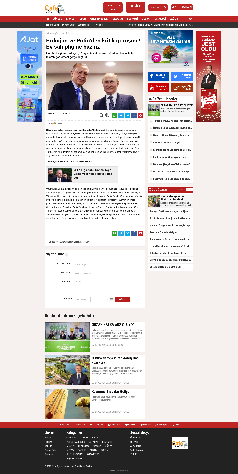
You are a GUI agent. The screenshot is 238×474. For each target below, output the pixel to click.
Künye (48, 437)
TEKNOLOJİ (159, 18)
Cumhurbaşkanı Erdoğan (70, 242)
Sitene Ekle (50, 450)
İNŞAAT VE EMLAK (76, 458)
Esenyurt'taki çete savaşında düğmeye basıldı (171, 179)
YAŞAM (93, 450)
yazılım (113, 471)
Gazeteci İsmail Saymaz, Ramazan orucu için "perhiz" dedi (171, 135)
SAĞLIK (174, 18)
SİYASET (71, 18)
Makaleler (84, 24)
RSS (133, 454)
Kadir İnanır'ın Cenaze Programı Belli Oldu (171, 239)
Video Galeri (68, 24)
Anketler (98, 24)
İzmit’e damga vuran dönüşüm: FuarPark (171, 128)
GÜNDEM (58, 18)
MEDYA (145, 18)
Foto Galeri (52, 24)
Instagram (136, 450)
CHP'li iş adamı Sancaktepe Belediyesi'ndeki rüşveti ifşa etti (171, 149)
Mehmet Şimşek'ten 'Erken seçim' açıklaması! (171, 164)
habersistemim (122, 471)
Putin (87, 242)
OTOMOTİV (93, 454)
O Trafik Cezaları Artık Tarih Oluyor (170, 171)
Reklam (48, 441)
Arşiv (175, 424)
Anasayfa (52, 33)
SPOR (83, 18)
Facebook (136, 437)
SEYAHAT (118, 18)
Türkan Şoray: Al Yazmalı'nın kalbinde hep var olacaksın (171, 120)
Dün (183, 190)
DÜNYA (108, 445)
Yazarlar (130, 424)
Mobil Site (80, 424)
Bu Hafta (189, 190)
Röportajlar (161, 424)
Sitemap (49, 454)
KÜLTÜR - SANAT (74, 454)
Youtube (135, 445)
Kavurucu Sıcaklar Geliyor (165, 142)
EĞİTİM (104, 450)
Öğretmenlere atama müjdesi (165, 266)
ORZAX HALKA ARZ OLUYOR (169, 24)
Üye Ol (187, 7)
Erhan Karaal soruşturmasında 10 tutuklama (171, 246)
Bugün (179, 190)
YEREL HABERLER (99, 18)
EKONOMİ (132, 18)
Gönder (122, 299)
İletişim (48, 445)
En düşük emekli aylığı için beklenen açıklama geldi (171, 157)
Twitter (135, 441)
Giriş (176, 7)
